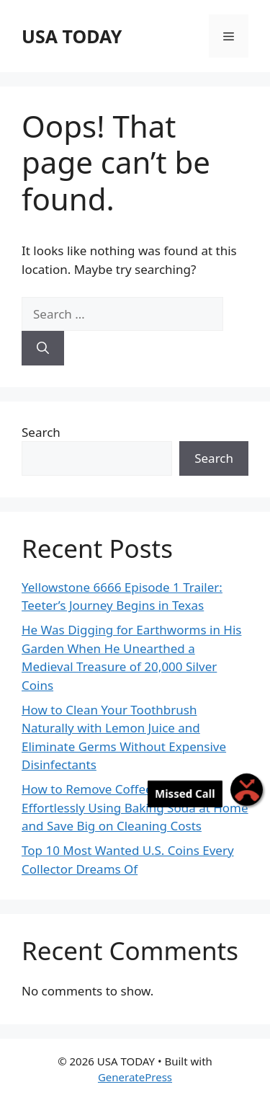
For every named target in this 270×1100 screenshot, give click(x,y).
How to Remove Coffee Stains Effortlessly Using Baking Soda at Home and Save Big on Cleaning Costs (135, 807)
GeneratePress (135, 1077)
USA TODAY (72, 36)
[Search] (43, 348)
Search (41, 432)
